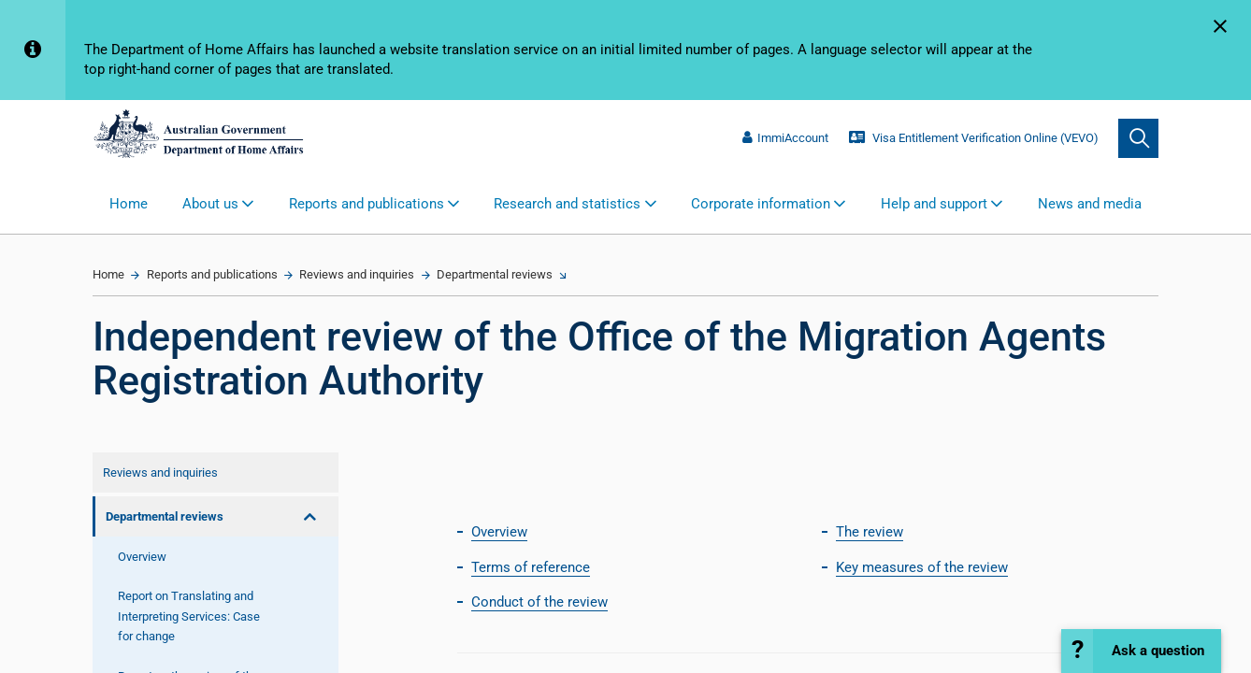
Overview (142, 557)
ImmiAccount (785, 138)
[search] (1138, 139)
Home (128, 203)
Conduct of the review (539, 602)
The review (869, 531)
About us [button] (210, 203)
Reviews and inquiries (356, 274)
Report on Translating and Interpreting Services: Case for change (189, 616)
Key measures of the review (922, 567)
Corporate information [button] (760, 203)
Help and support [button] (934, 203)
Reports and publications (212, 274)
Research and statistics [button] (567, 203)
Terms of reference (530, 567)
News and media (1090, 203)
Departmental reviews (495, 274)
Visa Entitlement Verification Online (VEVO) (974, 138)
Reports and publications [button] (366, 203)
